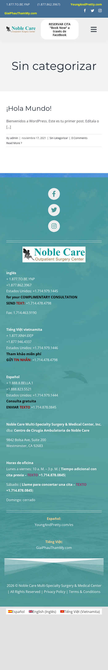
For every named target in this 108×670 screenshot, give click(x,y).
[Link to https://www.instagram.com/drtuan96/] (54, 226)
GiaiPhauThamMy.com (54, 547)
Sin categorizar (59, 138)
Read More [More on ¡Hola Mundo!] (13, 143)
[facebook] (85, 10)
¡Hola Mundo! (28, 108)
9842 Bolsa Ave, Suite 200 (26, 440)
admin (14, 138)
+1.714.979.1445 (45, 291)
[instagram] (100, 10)
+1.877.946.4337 (19, 341)
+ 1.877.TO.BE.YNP (20, 279)
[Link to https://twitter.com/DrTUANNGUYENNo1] (54, 210)
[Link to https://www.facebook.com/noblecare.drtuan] (54, 194)
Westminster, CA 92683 (24, 445)
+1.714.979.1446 (45, 348)
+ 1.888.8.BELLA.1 (19, 383)
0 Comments (79, 138)
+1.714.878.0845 (43, 407)
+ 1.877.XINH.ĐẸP (19, 335)
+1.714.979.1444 (45, 395)
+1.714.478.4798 (38, 303)
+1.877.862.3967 (19, 285)
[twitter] (92, 10)
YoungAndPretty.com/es (54, 524)
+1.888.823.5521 (19, 389)
